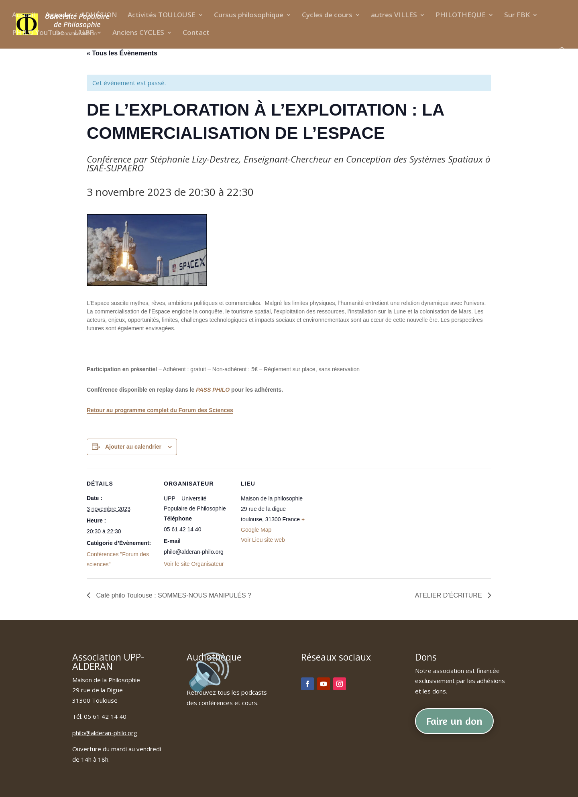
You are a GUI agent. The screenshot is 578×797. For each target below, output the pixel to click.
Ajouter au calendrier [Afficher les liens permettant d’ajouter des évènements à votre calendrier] (133, 446)
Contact (196, 33)
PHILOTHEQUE (461, 15)
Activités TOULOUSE (161, 15)
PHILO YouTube (38, 33)
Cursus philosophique (248, 15)
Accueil (23, 15)
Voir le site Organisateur (194, 564)
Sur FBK (517, 15)
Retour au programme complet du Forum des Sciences (160, 410)
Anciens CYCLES (138, 33)
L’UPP (84, 33)
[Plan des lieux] (360, 523)
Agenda (57, 15)
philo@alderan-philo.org (104, 733)
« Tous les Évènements (122, 53)
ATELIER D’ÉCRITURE (449, 595)
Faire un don (454, 721)
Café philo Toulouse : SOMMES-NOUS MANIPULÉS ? (172, 595)
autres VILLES (394, 15)
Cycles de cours (327, 15)
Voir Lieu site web (263, 540)
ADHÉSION (99, 15)
